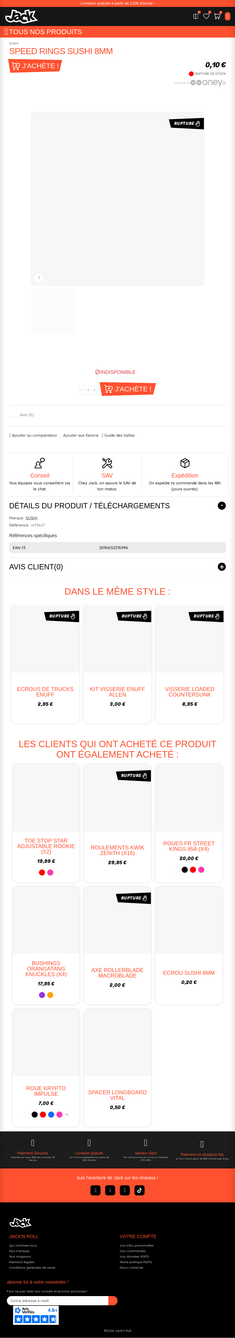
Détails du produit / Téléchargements (90, 506)
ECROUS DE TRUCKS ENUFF (45, 692)
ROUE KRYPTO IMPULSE (46, 1091)
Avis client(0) (36, 567)
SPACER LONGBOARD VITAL (117, 1095)
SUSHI (13, 43)
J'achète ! (40, 66)
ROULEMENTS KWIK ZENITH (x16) (118, 851)
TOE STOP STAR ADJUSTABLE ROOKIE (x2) (46, 846)
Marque (16, 518)
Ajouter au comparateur (34, 435)
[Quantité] (88, 390)
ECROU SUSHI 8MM (189, 973)
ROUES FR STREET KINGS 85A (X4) (189, 846)
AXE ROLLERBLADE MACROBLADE (117, 973)
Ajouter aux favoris (80, 435)
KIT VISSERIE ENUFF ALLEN (117, 692)
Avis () (27, 415)
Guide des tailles (119, 435)
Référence (18, 525)
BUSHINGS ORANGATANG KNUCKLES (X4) (46, 969)
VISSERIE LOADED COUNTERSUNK (190, 692)
